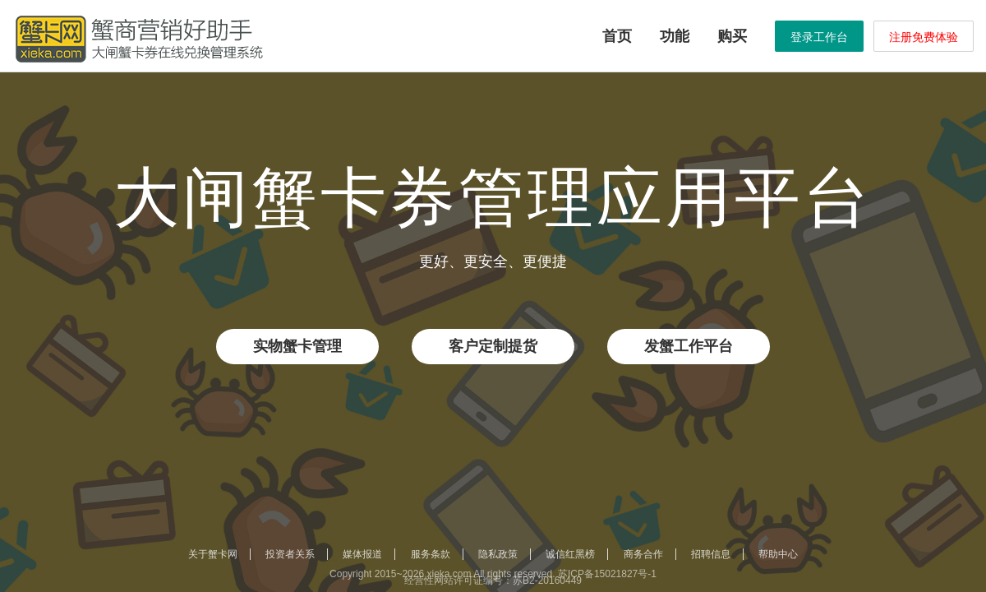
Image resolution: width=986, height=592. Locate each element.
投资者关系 (290, 554)
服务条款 (430, 554)
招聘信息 (710, 554)
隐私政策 (498, 554)
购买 (732, 36)
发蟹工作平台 (688, 346)
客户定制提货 (493, 346)
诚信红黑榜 (570, 554)
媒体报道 (362, 554)
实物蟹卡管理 (297, 346)
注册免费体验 (923, 37)
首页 (617, 36)
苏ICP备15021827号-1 (607, 574)
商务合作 (643, 554)
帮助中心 (778, 554)
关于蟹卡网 (212, 554)
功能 (674, 36)
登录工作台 (819, 37)
